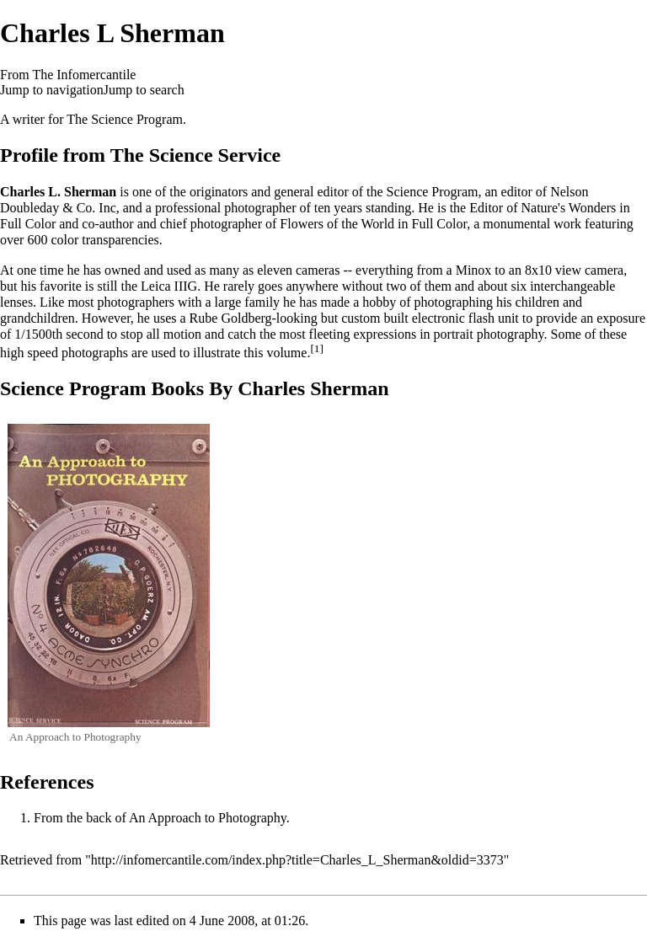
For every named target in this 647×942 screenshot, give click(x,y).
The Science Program (125, 119)
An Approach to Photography (207, 818)
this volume (275, 352)
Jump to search (144, 90)
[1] (317, 348)
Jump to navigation (52, 90)
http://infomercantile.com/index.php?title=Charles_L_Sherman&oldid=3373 (297, 860)
